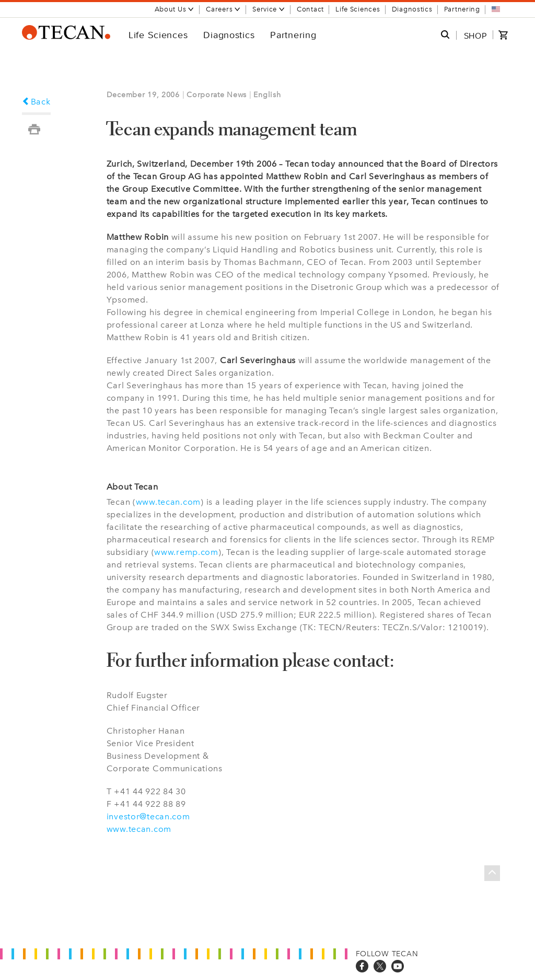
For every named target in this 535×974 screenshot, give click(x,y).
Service (268, 9)
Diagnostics (412, 9)
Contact (310, 9)
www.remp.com (186, 552)
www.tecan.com (168, 502)
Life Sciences (357, 9)
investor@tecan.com (148, 816)
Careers (223, 9)
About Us (175, 9)
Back (36, 102)
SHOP (475, 35)
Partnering (462, 9)
